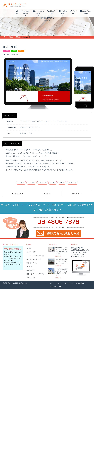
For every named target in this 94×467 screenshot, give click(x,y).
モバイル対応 (30, 252)
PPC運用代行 (30, 270)
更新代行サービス (32, 263)
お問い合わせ (85, 12)
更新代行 (52, 183)
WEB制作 (6, 50)
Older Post (76, 194)
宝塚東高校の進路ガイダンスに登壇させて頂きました (61, 261)
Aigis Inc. (11, 283)
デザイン (61, 183)
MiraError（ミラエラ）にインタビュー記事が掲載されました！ (61, 250)
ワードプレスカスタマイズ (35, 256)
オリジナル (21, 183)
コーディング (72, 183)
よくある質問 (80, 283)
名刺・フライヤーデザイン (35, 274)
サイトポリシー (69, 283)
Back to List (47, 194)
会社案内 (25, 13)
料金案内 (51, 12)
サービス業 (31, 183)
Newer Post (17, 194)
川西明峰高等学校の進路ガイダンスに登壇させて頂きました (61, 272)
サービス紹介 (38, 13)
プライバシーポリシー (56, 283)
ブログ (73, 12)
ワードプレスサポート (33, 259)
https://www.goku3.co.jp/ (14, 54)
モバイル (14, 50)
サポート (21, 50)
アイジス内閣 (30, 277)
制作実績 (63, 13)
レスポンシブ (42, 183)
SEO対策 (29, 266)
